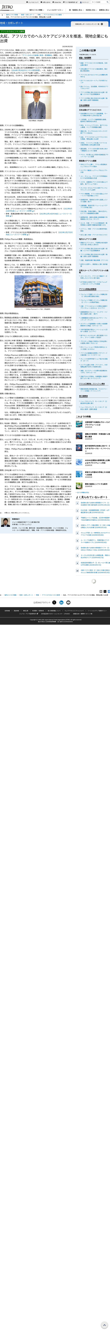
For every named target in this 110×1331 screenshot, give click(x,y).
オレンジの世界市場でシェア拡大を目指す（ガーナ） (93, 360)
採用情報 (7, 611)
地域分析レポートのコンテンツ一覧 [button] (89, 24)
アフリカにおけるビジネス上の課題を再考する (93, 76)
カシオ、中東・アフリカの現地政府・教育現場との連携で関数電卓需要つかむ (93, 224)
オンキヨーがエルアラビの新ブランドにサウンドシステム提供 (93, 189)
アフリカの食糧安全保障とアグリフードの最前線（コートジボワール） (93, 354)
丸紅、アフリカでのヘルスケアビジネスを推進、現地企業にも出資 (93, 138)
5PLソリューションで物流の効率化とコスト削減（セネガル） (93, 348)
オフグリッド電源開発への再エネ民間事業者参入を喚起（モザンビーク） (93, 325)
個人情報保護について (54, 611)
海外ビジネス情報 (12, 15)
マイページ (85, 2)
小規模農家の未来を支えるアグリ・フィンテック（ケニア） (93, 319)
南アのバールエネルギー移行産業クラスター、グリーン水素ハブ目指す (93, 336)
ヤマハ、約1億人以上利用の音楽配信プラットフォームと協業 (94, 155)
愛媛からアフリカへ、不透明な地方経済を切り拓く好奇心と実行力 (93, 244)
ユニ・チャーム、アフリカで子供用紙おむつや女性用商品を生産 (93, 177)
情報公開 (25, 611)
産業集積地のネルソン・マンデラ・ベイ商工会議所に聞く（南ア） (93, 313)
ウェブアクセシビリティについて (74, 611)
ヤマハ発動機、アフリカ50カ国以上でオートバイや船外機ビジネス (94, 195)
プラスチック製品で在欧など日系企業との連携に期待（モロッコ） (93, 342)
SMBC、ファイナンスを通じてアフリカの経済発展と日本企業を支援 (93, 144)
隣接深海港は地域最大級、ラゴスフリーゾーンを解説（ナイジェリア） (93, 390)
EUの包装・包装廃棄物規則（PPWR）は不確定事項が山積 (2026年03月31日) (95, 511)
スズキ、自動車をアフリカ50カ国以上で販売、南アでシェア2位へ (94, 183)
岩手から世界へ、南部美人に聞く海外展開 (93, 265)
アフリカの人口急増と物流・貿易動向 (37, 55)
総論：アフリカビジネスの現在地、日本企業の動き (93, 64)
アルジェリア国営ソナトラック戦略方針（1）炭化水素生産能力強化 (93, 295)
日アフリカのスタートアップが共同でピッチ (93, 81)
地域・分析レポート (28, 15)
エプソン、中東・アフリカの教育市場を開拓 (93, 230)
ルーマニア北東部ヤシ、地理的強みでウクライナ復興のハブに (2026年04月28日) (95, 541)
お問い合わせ (46, 2)
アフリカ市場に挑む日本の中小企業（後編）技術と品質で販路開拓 (93, 99)
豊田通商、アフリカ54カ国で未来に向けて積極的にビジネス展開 (94, 150)
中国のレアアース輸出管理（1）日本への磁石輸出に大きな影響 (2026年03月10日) (95, 526)
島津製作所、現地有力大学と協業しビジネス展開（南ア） (93, 201)
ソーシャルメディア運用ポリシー (97, 611)
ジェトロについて (33, 2)
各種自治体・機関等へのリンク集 (82, 614)
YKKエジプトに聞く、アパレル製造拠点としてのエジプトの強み (93, 165)
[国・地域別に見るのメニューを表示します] (76, 10)
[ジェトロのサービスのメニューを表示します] (55, 10)
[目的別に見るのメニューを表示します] (91, 10)
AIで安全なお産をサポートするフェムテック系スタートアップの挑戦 (93, 283)
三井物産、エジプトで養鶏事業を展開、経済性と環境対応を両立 (93, 120)
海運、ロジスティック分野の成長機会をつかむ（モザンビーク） (93, 371)
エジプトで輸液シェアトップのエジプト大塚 (93, 171)
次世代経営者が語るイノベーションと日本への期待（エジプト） (93, 330)
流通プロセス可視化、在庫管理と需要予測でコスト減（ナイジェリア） (93, 377)
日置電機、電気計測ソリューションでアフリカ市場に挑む (93, 206)
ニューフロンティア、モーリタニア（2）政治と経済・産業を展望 (94, 408)
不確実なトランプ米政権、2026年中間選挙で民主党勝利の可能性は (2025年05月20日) (95, 519)
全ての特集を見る (83, 492)
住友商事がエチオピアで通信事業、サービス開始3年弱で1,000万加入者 (93, 114)
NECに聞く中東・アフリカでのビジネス (93, 235)
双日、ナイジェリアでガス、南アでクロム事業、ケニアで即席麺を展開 (93, 126)
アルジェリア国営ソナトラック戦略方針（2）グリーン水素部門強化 (93, 301)
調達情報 (16, 611)
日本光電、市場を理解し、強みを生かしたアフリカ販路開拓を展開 (93, 212)
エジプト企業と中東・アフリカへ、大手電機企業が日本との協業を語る (93, 366)
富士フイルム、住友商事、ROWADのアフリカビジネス (94, 87)
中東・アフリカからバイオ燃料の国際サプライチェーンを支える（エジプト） (93, 307)
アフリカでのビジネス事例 (53, 15)
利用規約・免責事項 (38, 611)
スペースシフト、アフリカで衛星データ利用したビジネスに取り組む (93, 277)
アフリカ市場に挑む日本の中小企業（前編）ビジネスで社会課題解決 (93, 93)
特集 (39, 15)
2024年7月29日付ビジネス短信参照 (25, 70)
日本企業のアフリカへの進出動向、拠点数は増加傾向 (93, 70)
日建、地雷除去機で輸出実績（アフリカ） (94, 260)
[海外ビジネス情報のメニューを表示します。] (36, 10)
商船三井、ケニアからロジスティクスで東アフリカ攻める (93, 132)
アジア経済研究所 (71, 2)
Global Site (57, 2)
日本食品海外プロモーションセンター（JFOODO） (56, 614)
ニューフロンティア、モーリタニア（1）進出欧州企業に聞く (94, 402)
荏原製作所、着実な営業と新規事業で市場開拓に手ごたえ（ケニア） (93, 218)
